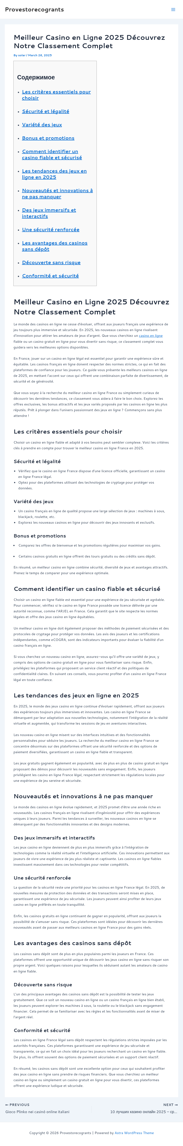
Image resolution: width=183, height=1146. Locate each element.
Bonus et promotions (48, 137)
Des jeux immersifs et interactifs (49, 212)
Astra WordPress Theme (134, 1132)
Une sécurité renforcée (50, 229)
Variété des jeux (42, 124)
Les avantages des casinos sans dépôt (54, 245)
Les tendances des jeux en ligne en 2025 (54, 173)
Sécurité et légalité (45, 111)
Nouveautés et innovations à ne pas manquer (57, 193)
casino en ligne (151, 335)
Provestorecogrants (34, 9)
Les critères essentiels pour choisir (56, 94)
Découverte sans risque (51, 262)
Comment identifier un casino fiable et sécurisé (52, 154)
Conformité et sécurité (50, 275)
